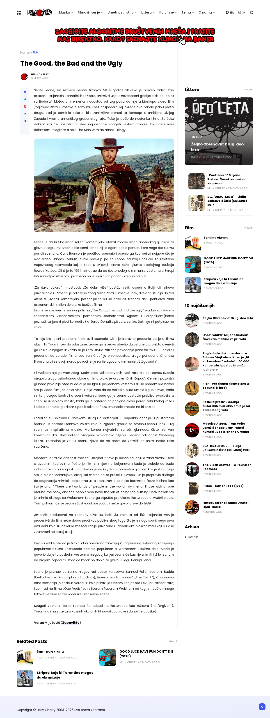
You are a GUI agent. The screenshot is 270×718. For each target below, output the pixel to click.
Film (35, 52)
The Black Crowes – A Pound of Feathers (227, 467)
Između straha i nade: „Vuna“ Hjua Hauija (226, 505)
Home (25, 52)
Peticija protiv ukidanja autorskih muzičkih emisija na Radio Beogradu (226, 406)
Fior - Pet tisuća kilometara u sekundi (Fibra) (226, 386)
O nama (205, 12)
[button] (25, 129)
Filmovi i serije (89, 12)
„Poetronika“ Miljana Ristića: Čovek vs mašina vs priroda (226, 179)
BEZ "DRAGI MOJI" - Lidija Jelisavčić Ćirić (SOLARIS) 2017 (227, 201)
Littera (146, 12)
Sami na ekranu (50, 651)
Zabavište (71, 622)
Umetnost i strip (121, 12)
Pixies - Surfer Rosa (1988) (223, 486)
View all (173, 641)
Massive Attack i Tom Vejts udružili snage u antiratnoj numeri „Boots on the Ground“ (227, 428)
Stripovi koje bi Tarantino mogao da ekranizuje (65, 675)
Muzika (64, 12)
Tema (186, 12)
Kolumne (166, 12)
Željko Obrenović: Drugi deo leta (217, 147)
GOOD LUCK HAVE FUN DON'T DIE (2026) (146, 653)
